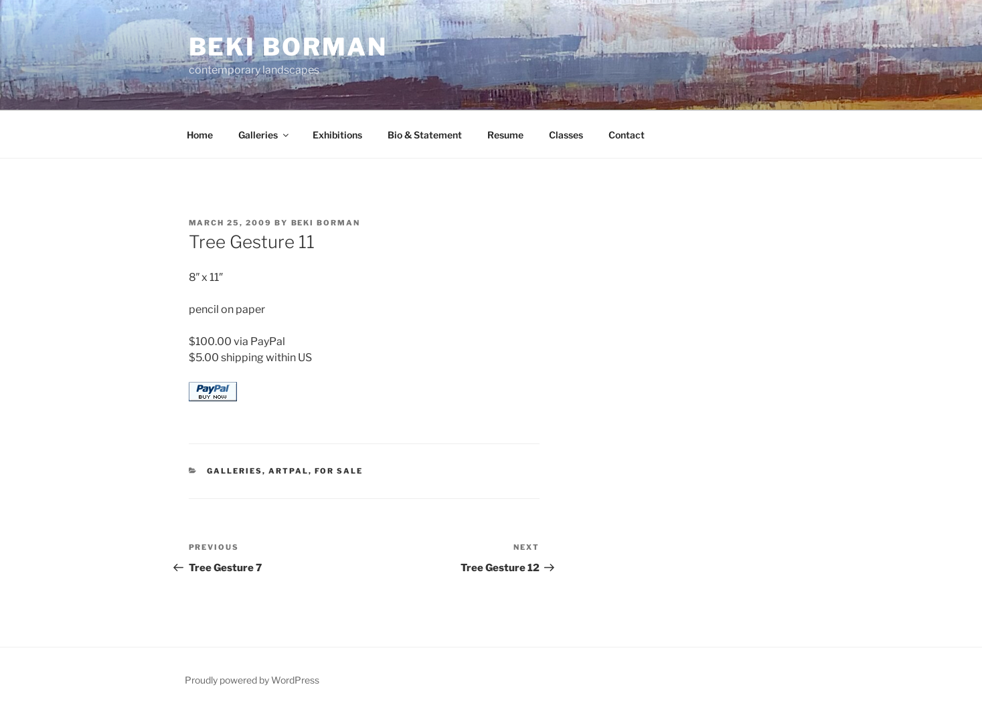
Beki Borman (288, 47)
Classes (566, 134)
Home (200, 134)
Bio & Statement (425, 134)
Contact (626, 134)
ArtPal (288, 471)
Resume (505, 134)
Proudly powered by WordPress (252, 680)
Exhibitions (337, 134)
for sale (339, 471)
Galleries (264, 134)
